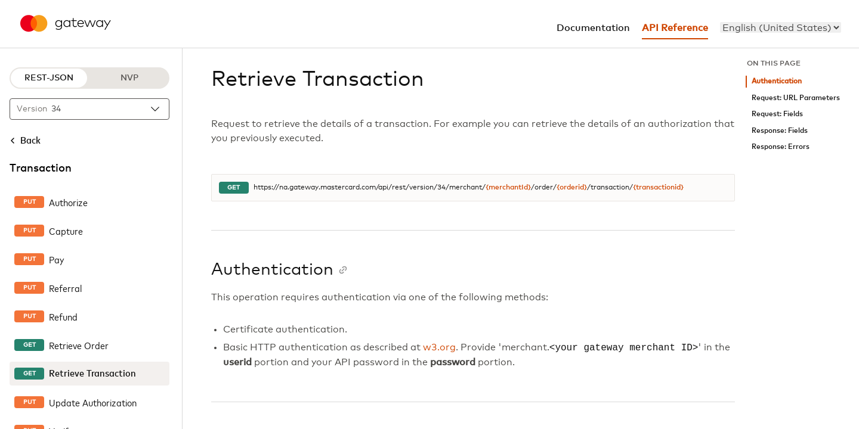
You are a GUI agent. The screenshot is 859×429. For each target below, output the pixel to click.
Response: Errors (780, 147)
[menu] (780, 27)
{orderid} (572, 187)
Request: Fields (777, 114)
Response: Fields (780, 131)
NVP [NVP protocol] (129, 78)
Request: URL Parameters (796, 98)
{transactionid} (658, 187)
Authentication (777, 81)
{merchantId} (508, 187)
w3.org (439, 348)
